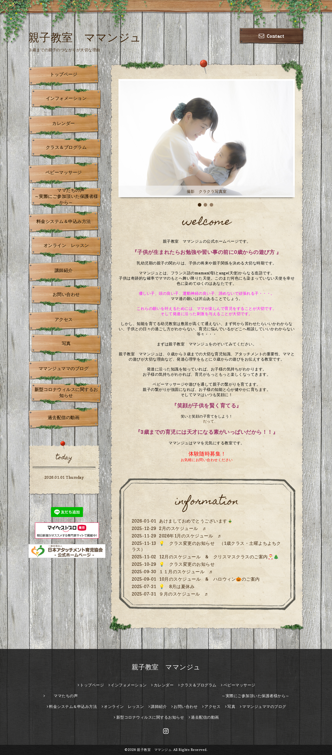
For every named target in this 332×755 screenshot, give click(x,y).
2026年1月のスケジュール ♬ (190, 535)
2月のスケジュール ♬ (182, 528)
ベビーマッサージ (63, 172)
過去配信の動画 (64, 417)
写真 (66, 343)
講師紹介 (64, 270)
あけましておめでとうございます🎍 (196, 521)
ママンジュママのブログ (64, 368)
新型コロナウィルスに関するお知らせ (66, 392)
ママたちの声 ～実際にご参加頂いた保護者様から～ (67, 196)
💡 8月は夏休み (177, 586)
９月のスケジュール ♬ (183, 594)
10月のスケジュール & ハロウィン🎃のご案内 (209, 579)
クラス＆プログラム (66, 147)
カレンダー (63, 123)
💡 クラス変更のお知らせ (187, 564)
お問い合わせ (66, 294)
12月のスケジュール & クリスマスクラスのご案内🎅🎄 (219, 556)
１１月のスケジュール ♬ (185, 571)
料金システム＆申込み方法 (63, 221)
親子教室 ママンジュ (84, 37)
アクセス (64, 319)
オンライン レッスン (66, 245)
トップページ (63, 74)
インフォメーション (66, 98)
